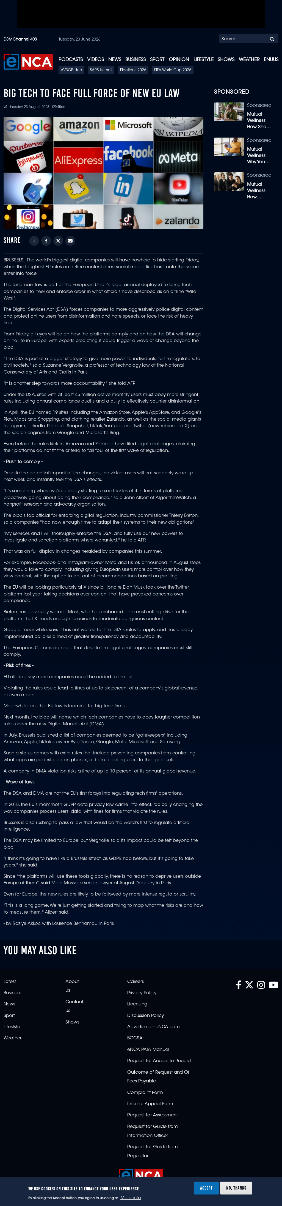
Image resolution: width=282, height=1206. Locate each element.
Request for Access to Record (159, 1061)
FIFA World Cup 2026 (172, 70)
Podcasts (71, 60)
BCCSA (135, 1038)
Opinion (179, 60)
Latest (10, 982)
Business (135, 60)
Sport (157, 60)
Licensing (137, 1004)
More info (130, 1198)
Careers (135, 982)
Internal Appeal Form (150, 1104)
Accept (206, 1188)
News (114, 60)
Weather (249, 60)
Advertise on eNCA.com (153, 1027)
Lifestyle (203, 60)
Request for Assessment (152, 1115)
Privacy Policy (141, 993)
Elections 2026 (133, 70)
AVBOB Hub (71, 70)
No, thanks (236, 1188)
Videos (95, 60)
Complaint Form (145, 1093)
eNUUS (271, 60)
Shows (226, 60)
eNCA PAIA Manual (148, 1050)
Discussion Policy (145, 1016)
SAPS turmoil (101, 70)
